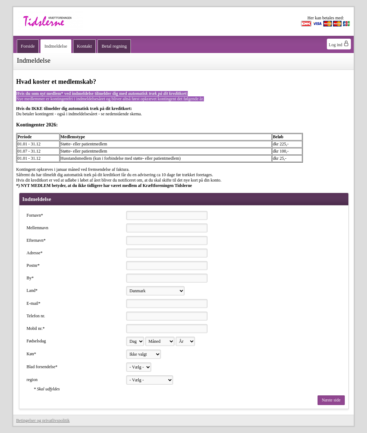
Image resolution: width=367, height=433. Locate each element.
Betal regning (114, 46)
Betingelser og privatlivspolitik (43, 420)
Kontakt (84, 46)
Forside (28, 46)
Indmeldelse (55, 46)
